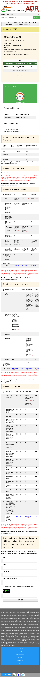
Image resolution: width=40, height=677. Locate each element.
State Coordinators (20, 654)
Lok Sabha (10, 14)
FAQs (20, 663)
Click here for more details (20, 70)
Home (3, 14)
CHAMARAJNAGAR (24, 22)
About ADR (20, 651)
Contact (20, 657)
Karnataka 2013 (12, 22)
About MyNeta (20, 648)
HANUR (34, 22)
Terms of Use (20, 660)
